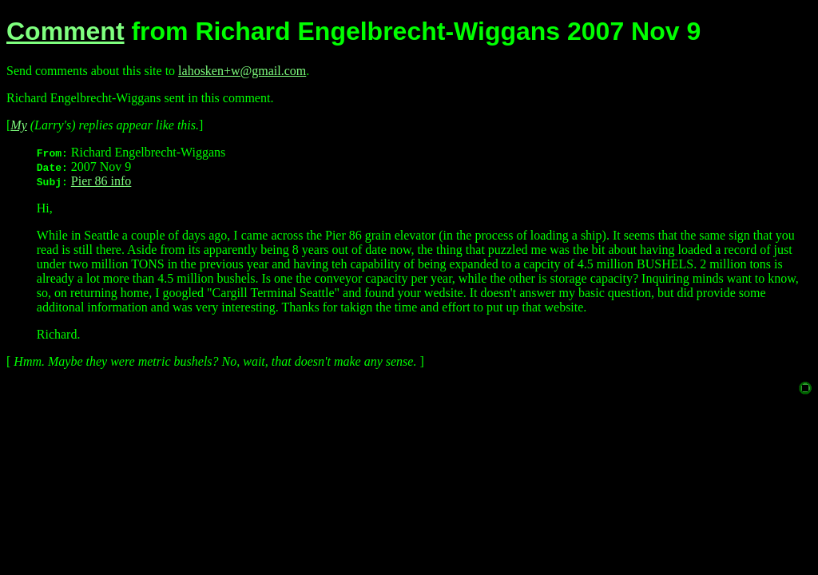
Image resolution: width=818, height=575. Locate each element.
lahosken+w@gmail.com (242, 70)
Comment (65, 31)
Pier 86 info (101, 181)
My (18, 125)
